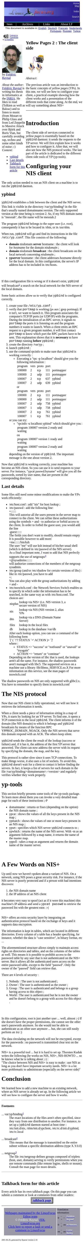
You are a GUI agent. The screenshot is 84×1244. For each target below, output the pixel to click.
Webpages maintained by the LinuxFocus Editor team (30, 1214)
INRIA (11, 98)
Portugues (55, 31)
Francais (63, 28)
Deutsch (52, 28)
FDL (42, 1219)
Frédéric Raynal (9, 76)
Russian (67, 31)
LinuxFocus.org (30, 1223)
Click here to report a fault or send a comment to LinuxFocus (30, 1228)
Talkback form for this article (17, 167)
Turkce (77, 31)
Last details (17, 160)
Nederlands (75, 28)
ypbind (14, 156)
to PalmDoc (9, 39)
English (42, 28)
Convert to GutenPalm (14, 36)
